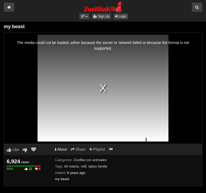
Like (13, 149)
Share (78, 149)
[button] (84, 16)
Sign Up (101, 16)
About (61, 149)
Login (121, 16)
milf (83, 166)
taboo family (97, 166)
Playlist (97, 149)
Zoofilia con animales (90, 160)
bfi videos (71, 166)
